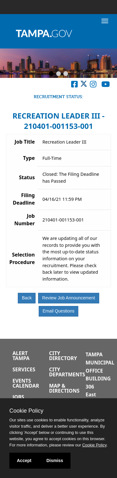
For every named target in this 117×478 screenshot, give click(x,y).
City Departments (67, 372)
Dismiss (54, 460)
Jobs (18, 397)
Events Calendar (25, 383)
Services (23, 369)
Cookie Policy (26, 411)
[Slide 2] (58, 74)
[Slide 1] (51, 74)
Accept (24, 460)
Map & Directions (64, 388)
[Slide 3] (66, 74)
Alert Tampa (20, 356)
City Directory (63, 356)
